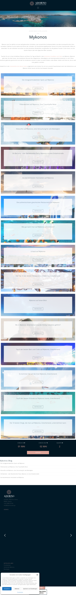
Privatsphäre (20, 592)
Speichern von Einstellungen (30, 588)
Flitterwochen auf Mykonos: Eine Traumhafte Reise (14, 467)
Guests (59, 443)
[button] (37, 575)
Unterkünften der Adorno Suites (18, 66)
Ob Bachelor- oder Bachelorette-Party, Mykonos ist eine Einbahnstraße (20, 474)
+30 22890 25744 (8, 503)
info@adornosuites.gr (9, 505)
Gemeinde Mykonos (9, 567)
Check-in (20, 443)
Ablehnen (17, 588)
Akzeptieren (7, 588)
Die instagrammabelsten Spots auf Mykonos (12, 463)
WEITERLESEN (38, 88)
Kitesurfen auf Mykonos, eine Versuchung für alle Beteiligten (17, 470)
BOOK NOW (38, 452)
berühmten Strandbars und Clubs (53, 56)
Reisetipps (6, 569)
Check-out (43, 443)
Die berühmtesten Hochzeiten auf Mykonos (12, 477)
